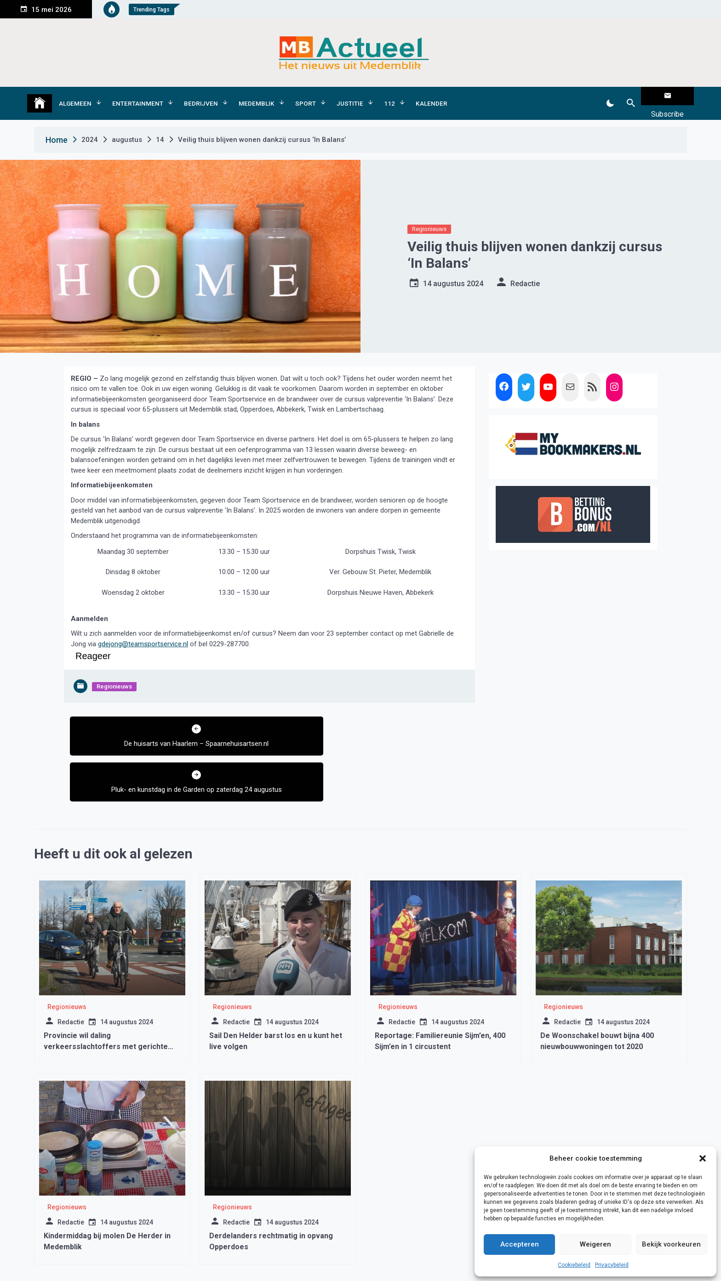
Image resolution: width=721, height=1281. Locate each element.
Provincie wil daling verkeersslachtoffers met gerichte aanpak (106, 996)
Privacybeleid (612, 1265)
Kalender (431, 96)
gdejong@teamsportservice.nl (143, 629)
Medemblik (257, 96)
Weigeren (595, 1244)
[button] (702, 1158)
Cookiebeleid (574, 1265)
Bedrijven (201, 96)
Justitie (350, 96)
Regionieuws (429, 214)
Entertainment (137, 96)
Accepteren (519, 1244)
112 (389, 96)
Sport (305, 96)
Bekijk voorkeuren (671, 1244)
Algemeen (75, 96)
